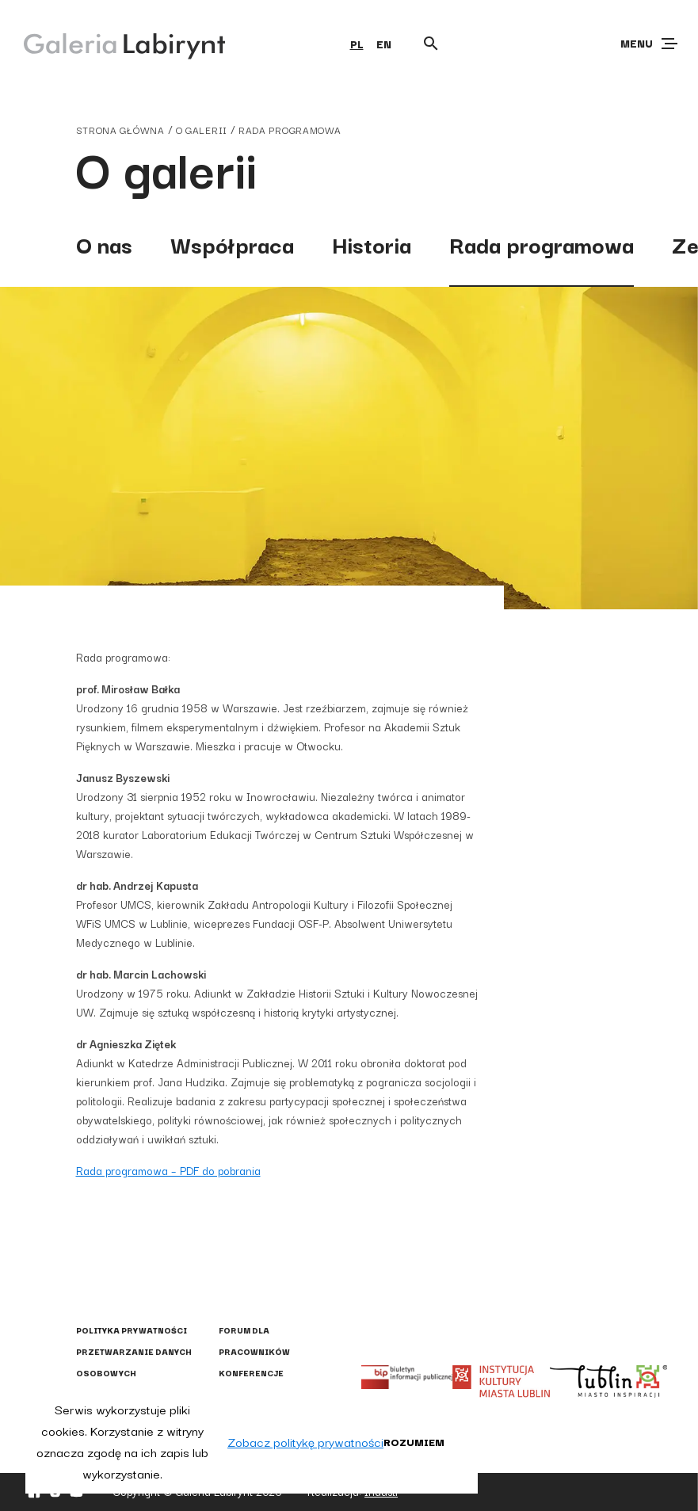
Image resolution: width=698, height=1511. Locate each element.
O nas (104, 244)
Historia (371, 244)
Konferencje (251, 1372)
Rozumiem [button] (413, 1441)
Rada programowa (289, 129)
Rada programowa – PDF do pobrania (168, 1170)
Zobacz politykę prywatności (305, 1441)
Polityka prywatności (131, 1330)
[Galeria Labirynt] (113, 43)
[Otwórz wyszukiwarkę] (431, 43)
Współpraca (232, 244)
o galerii (201, 129)
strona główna (120, 129)
